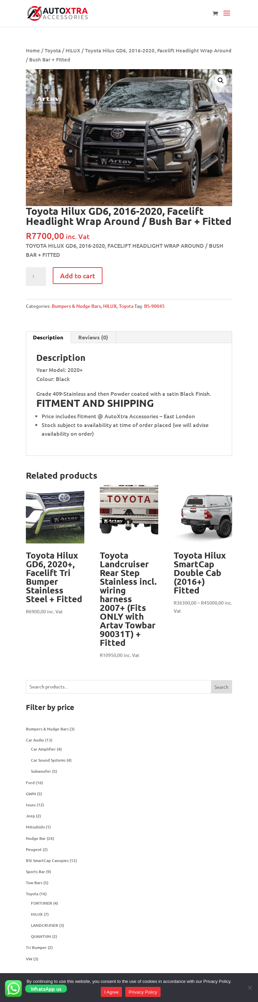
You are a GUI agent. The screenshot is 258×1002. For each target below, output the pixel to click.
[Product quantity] (36, 276)
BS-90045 (154, 306)
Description (48, 337)
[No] (249, 987)
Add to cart (77, 275)
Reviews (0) (93, 337)
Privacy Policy (143, 992)
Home (33, 50)
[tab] (48, 337)
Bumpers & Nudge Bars (76, 306)
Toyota (53, 50)
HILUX (73, 50)
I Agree (111, 992)
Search (221, 687)
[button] (226, 17)
